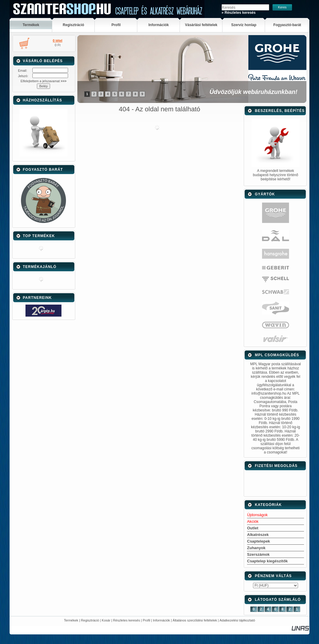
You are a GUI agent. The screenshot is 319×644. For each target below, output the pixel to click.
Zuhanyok (256, 548)
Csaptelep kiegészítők (267, 561)
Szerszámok (258, 554)
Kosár (106, 620)
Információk (161, 620)
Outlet (252, 528)
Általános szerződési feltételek (195, 620)
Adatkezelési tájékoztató (237, 620)
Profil (146, 620)
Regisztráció (90, 620)
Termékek (71, 620)
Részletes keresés (126, 620)
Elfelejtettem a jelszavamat (43, 81)
